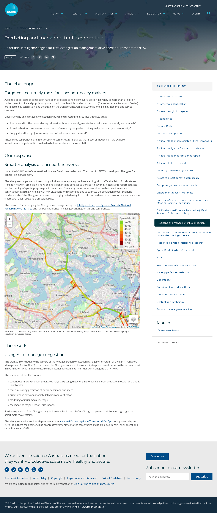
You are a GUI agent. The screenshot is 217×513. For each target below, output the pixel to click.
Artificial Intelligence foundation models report (183, 148)
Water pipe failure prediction (173, 272)
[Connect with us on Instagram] (13, 469)
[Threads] (33, 469)
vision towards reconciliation (90, 506)
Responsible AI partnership (172, 133)
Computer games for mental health (177, 185)
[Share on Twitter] (39, 57)
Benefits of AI (164, 279)
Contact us (157, 456)
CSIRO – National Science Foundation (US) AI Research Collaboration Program (182, 212)
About (57, 14)
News (178, 14)
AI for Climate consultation (171, 103)
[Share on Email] (53, 57)
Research (79, 14)
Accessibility (39, 478)
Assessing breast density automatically (178, 177)
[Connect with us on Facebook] (7, 469)
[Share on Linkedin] (46, 57)
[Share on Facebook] (33, 57)
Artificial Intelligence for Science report (178, 155)
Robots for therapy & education (174, 309)
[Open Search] (208, 14)
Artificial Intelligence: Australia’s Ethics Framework (184, 140)
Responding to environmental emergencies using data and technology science (184, 234)
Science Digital (165, 126)
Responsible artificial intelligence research (180, 242)
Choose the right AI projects (172, 111)
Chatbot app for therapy (170, 301)
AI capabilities (164, 118)
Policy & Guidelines (112, 478)
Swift (159, 257)
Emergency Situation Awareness (175, 192)
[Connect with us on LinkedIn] (20, 469)
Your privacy (134, 478)
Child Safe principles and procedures (94, 484)
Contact (10, 57)
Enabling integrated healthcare (174, 287)
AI (47, 28)
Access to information (16, 478)
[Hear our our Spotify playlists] (27, 469)
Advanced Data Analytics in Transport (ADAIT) (85, 421)
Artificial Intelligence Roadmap (174, 163)
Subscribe (201, 476)
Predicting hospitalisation (171, 294)
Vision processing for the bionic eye (176, 265)
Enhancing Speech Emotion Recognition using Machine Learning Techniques (183, 201)
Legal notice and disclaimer (82, 478)
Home (7, 28)
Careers (132, 14)
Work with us (106, 14)
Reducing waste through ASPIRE (175, 170)
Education (156, 14)
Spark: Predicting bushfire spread (175, 250)
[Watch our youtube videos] (40, 469)
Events (196, 14)
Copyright (56, 478)
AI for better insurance (169, 96)
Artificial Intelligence (172, 86)
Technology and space (31, 28)
